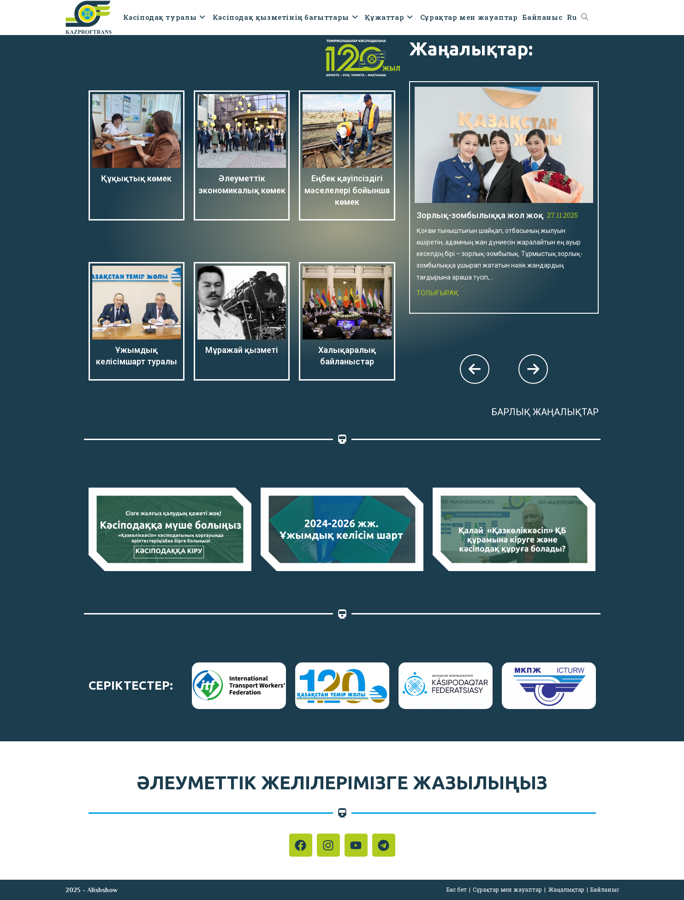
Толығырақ (437, 293)
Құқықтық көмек (136, 178)
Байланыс (604, 889)
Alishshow (102, 890)
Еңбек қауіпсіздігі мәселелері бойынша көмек (347, 189)
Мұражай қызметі (241, 350)
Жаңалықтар (566, 889)
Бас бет (456, 889)
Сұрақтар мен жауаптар (507, 889)
